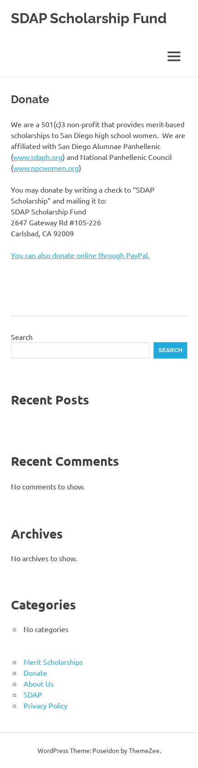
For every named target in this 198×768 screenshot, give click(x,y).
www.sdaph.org (38, 156)
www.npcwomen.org (46, 167)
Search (22, 336)
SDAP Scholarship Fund (91, 18)
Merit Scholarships (53, 661)
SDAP (33, 694)
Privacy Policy (46, 705)
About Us (38, 683)
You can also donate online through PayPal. (80, 254)
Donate (35, 672)
